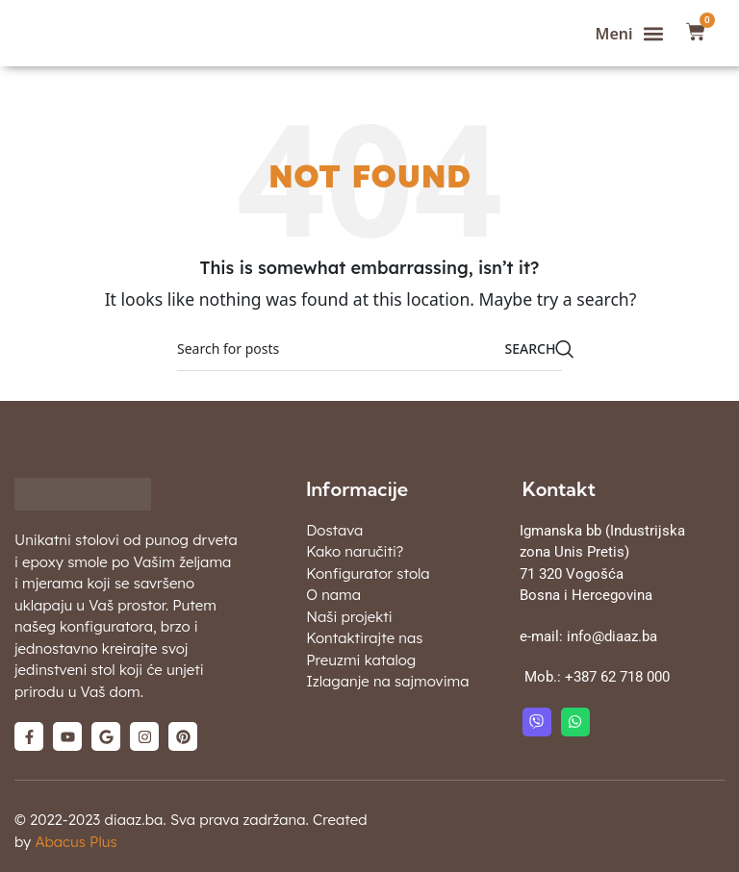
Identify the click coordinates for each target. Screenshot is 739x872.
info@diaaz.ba (612, 636)
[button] (629, 33)
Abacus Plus (75, 842)
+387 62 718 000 (617, 676)
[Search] (369, 349)
